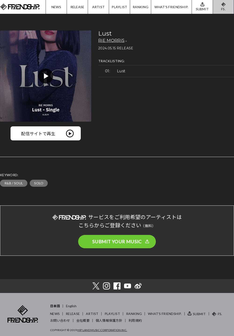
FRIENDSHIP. (20, 7)
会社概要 (83, 320)
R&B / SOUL (13, 183)
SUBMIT (199, 314)
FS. (223, 9)
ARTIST (98, 7)
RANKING (140, 7)
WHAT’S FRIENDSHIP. (165, 314)
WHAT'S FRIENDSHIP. (171, 7)
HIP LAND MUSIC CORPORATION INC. (102, 330)
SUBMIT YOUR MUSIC (117, 241)
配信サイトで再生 (38, 133)
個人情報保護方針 (109, 320)
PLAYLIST (119, 7)
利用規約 (135, 320)
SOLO (38, 183)
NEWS (56, 7)
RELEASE (77, 7)
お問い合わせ (60, 320)
